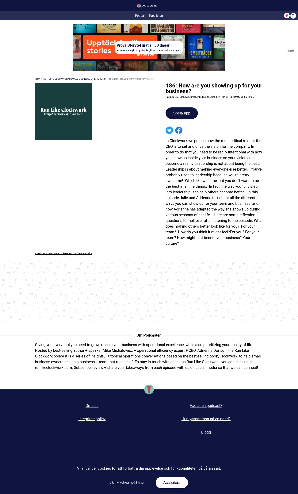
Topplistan (156, 15)
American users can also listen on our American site (63, 253)
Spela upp (181, 113)
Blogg (206, 432)
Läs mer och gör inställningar (127, 482)
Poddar (140, 15)
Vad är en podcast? (206, 405)
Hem (37, 78)
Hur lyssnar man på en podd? (206, 419)
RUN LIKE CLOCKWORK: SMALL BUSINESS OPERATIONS (74, 78)
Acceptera (171, 482)
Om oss (92, 405)
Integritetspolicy (92, 419)
